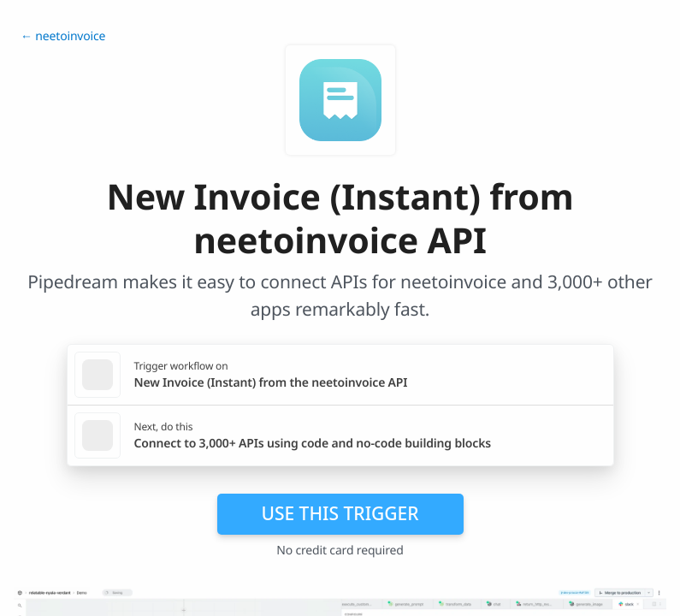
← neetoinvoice (63, 36)
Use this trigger (339, 513)
